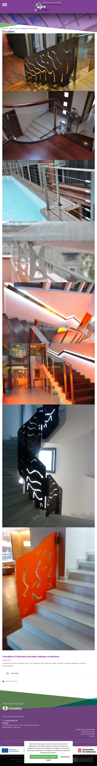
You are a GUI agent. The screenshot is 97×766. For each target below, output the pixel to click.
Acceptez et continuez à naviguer (44, 757)
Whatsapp (12, 673)
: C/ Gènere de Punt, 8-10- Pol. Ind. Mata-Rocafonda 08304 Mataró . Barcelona (20, 725)
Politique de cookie (88, 732)
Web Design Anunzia (9, 742)
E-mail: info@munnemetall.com (13, 716)
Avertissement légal (88, 734)
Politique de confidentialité (85, 729)
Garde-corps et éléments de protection (23, 28)
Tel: (9, 721)
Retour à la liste (9, 681)
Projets (5, 28)
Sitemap (92, 736)
